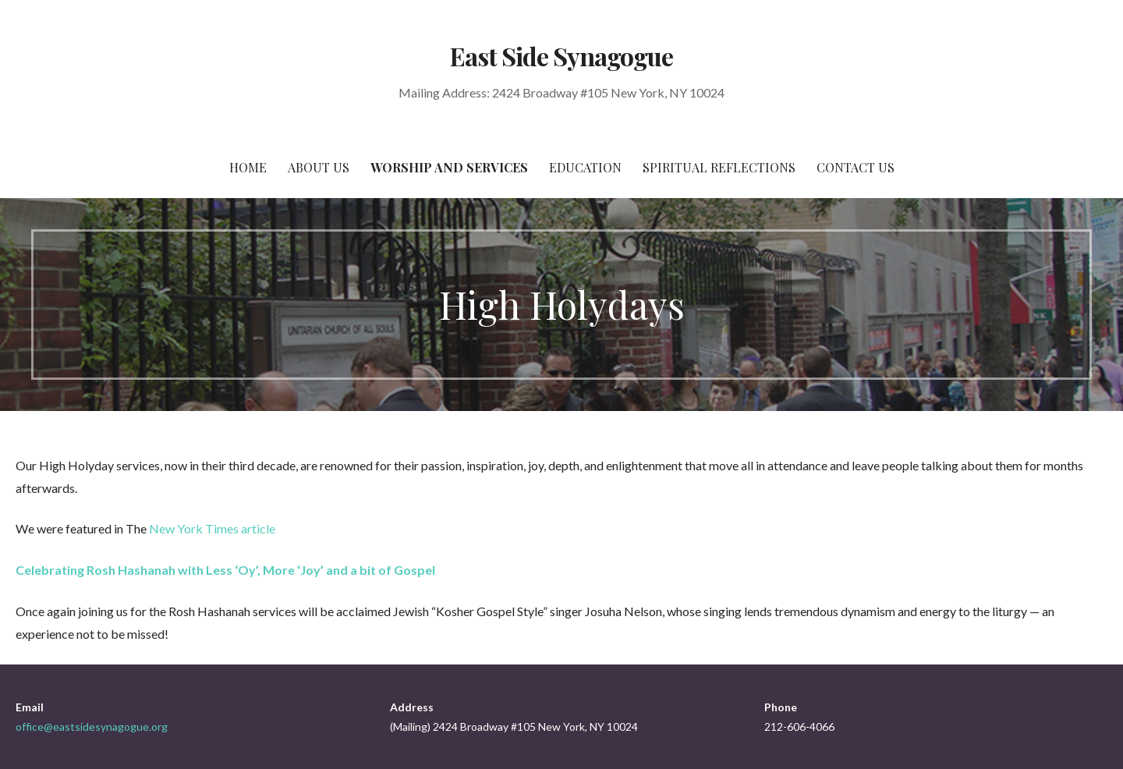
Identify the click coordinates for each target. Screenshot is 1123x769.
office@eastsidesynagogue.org (92, 726)
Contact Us (856, 167)
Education (585, 167)
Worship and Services (449, 167)
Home (248, 167)
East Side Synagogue (562, 56)
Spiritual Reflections (719, 167)
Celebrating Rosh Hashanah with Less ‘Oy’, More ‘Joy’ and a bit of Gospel (225, 569)
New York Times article (212, 528)
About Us (318, 167)
